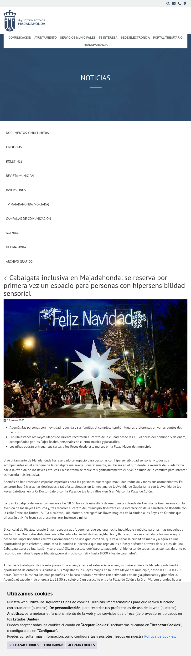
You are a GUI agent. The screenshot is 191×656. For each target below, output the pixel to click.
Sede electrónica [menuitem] (135, 37)
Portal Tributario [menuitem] (168, 37)
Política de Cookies (159, 636)
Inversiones (16, 190)
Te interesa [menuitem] (108, 37)
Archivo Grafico (19, 261)
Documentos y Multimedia (27, 133)
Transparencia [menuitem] (95, 44)
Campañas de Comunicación (28, 218)
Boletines (14, 161)
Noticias (15, 147)
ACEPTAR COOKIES (81, 645)
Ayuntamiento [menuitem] (45, 37)
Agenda (12, 233)
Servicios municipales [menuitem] (78, 37)
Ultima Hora (16, 247)
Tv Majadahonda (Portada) (27, 204)
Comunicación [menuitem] (19, 37)
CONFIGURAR (53, 645)
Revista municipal (20, 176)
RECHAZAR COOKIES (24, 645)
